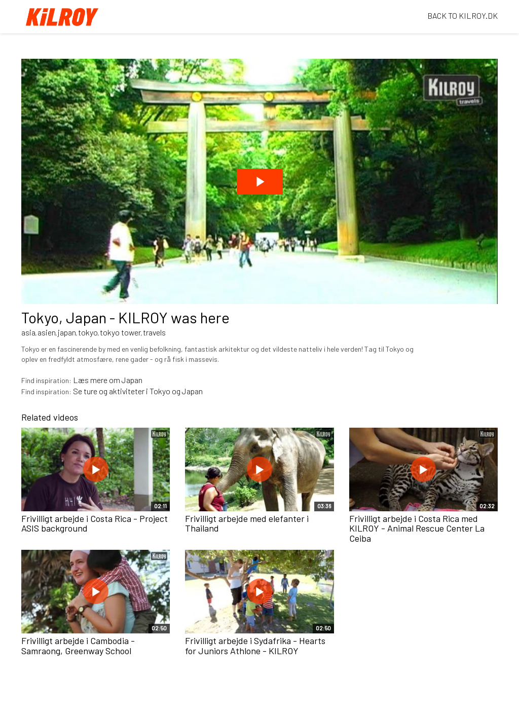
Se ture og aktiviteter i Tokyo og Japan (138, 391)
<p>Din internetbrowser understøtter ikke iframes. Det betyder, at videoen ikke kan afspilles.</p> (259, 181)
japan (67, 332)
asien (47, 332)
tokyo (88, 332)
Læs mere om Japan (107, 380)
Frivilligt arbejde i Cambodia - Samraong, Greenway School (78, 645)
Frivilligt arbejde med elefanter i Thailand (247, 523)
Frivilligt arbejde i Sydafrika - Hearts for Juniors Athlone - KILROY (255, 645)
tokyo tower (120, 332)
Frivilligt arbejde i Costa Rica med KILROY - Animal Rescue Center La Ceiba (417, 528)
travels (154, 332)
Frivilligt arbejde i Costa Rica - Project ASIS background (94, 523)
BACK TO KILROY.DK (462, 15)
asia (28, 332)
